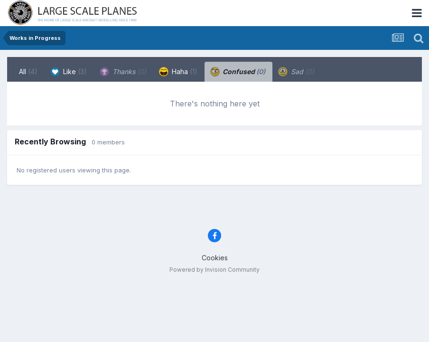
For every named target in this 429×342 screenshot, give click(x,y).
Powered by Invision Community (214, 269)
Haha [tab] (178, 71)
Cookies (215, 258)
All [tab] (28, 71)
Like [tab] (68, 71)
